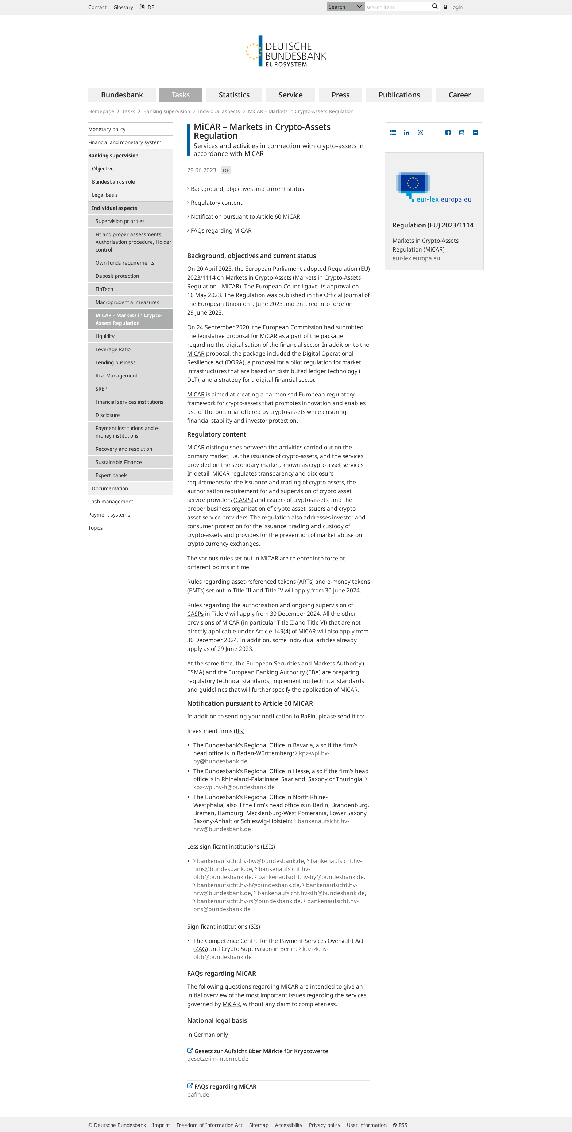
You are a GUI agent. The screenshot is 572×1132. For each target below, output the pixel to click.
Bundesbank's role (113, 181)
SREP (101, 388)
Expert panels (112, 475)
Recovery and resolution (124, 448)
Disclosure (108, 414)
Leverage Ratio (113, 349)
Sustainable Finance (119, 461)
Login (453, 7)
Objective (103, 168)
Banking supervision (166, 111)
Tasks (128, 111)
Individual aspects (219, 111)
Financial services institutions (129, 401)
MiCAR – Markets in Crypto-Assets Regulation (129, 319)
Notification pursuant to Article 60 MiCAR (243, 216)
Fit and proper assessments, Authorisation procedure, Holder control (133, 242)
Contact (97, 7)
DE (147, 7)
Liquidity (105, 336)
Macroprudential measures (127, 302)
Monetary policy (106, 129)
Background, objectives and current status (245, 189)
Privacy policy (324, 1124)
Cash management (110, 501)
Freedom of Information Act (210, 1124)
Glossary (123, 7)
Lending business (116, 362)
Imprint (161, 1124)
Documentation (110, 488)
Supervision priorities (120, 221)
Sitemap (258, 1124)
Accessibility (288, 1124)
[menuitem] (122, 95)
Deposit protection (117, 275)
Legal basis (105, 194)
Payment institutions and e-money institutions (127, 432)
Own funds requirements (125, 262)
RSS (400, 1124)
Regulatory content (215, 203)
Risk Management (117, 375)
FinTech (104, 288)
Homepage (101, 111)
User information (367, 1124)
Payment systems (109, 514)
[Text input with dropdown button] (402, 6)
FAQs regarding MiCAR (219, 230)
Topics (95, 527)
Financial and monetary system (125, 142)
